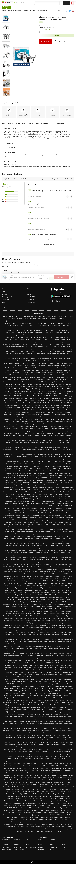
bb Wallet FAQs (31, 297)
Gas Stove (27, 265)
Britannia (40, 847)
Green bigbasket (7, 297)
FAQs (28, 291)
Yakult (63, 844)
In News (4, 294)
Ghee (27, 839)
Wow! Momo (53, 847)
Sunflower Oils (6, 839)
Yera (51, 844)
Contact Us (30, 294)
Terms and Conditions (8, 305)
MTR (63, 839)
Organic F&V (5, 844)
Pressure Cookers (64, 265)
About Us (4, 291)
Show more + (38, 854)
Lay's (63, 849)
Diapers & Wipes (19, 849)
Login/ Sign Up (66, 3)
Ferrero (52, 849)
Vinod (40, 14)
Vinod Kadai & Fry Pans (14, 273)
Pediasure (65, 842)
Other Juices (18, 847)
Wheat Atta (17, 839)
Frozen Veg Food (7, 849)
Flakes (28, 842)
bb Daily (4, 308)
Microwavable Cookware (50, 265)
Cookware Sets (18, 265)
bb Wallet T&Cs (31, 299)
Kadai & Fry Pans (36, 265)
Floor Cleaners (6, 847)
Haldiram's (41, 849)
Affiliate (4, 302)
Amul (39, 839)
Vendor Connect (31, 302)
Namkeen (17, 844)
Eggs (27, 844)
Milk (3, 842)
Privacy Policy (6, 299)
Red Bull (40, 842)
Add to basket (45, 41)
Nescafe (52, 839)
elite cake (53, 842)
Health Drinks (18, 842)
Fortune (64, 847)
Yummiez (40, 844)
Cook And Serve (7, 265)
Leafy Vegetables (31, 847)
